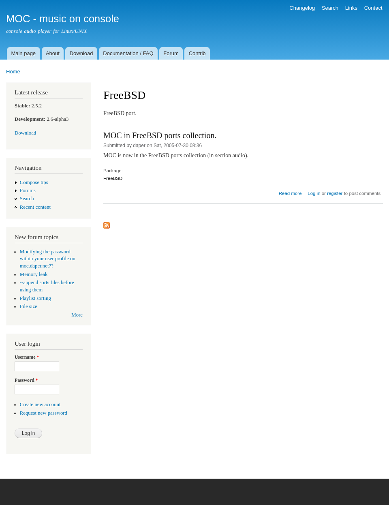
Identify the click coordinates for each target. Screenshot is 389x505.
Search (330, 8)
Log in (314, 193)
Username (27, 357)
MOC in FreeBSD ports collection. (159, 135)
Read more (290, 193)
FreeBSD (112, 178)
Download (81, 53)
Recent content (35, 207)
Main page (23, 53)
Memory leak (34, 274)
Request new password (43, 413)
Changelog (302, 8)
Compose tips (34, 182)
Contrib (197, 53)
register (334, 193)
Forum (171, 53)
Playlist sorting (35, 298)
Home (13, 71)
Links (351, 8)
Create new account (40, 404)
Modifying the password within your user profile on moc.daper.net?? (47, 259)
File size (28, 306)
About (53, 53)
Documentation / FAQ (128, 53)
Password (26, 380)
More (77, 315)
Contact (373, 8)
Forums (28, 190)
